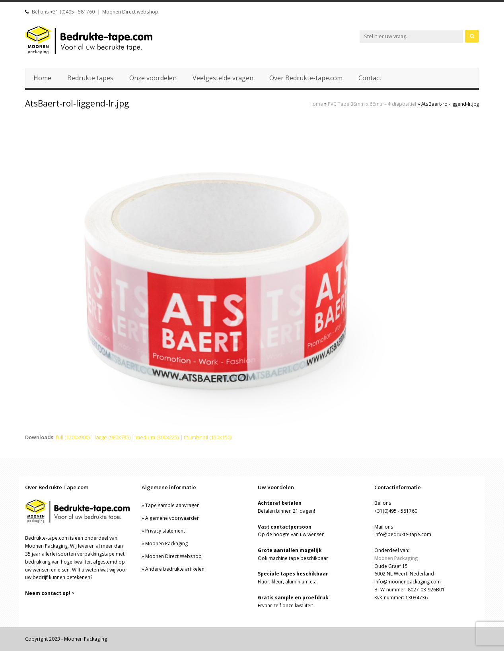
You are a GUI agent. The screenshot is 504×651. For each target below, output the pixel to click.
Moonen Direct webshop (130, 11)
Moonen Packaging (166, 543)
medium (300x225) (157, 437)
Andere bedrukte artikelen (174, 569)
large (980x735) (112, 437)
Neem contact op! (47, 593)
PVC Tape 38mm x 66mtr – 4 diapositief (372, 104)
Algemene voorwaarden (172, 518)
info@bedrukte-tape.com (402, 534)
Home (316, 104)
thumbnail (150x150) (208, 437)
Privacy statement (165, 530)
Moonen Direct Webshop (173, 556)
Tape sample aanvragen (172, 505)
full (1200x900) (73, 437)
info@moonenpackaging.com (407, 581)
